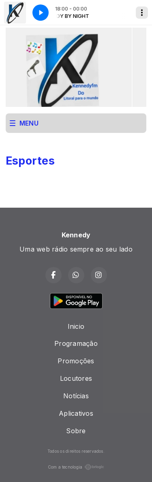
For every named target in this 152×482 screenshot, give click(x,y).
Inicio (76, 326)
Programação (76, 343)
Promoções (76, 361)
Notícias (76, 396)
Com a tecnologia (76, 467)
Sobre (76, 431)
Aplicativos (76, 413)
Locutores (76, 378)
